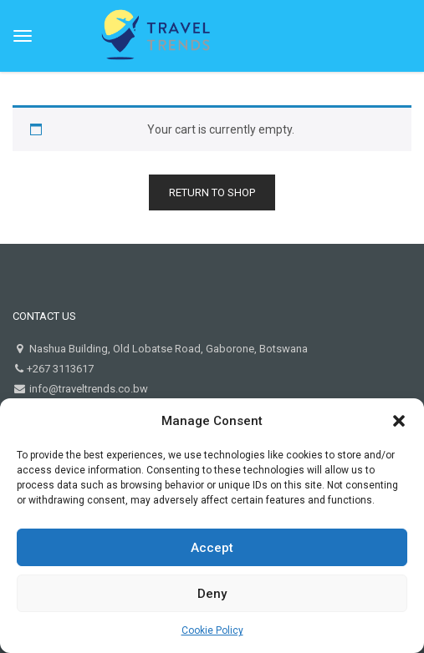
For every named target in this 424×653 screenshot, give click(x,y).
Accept (212, 547)
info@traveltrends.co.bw (87, 388)
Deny (212, 593)
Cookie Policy (212, 630)
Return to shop (212, 192)
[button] (399, 421)
